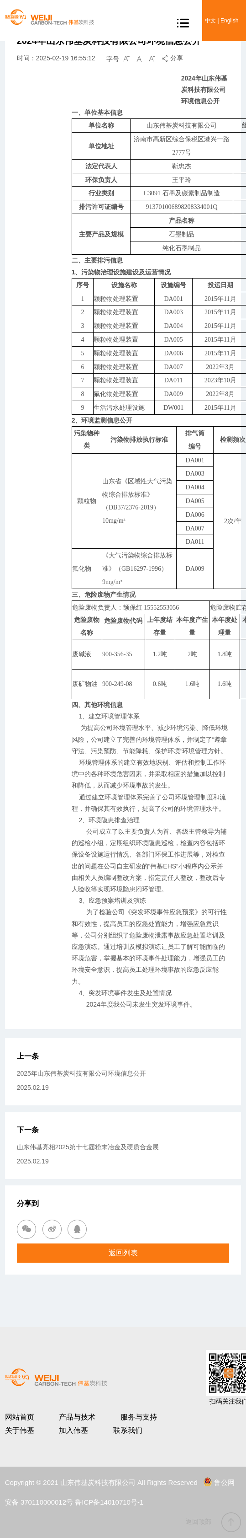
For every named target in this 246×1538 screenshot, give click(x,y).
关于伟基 (19, 1430)
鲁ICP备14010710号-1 (109, 1502)
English (229, 20)
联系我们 (127, 1430)
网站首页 (19, 1417)
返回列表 (123, 1253)
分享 (172, 58)
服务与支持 (138, 1417)
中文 (210, 20)
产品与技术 (77, 1417)
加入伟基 (73, 1430)
